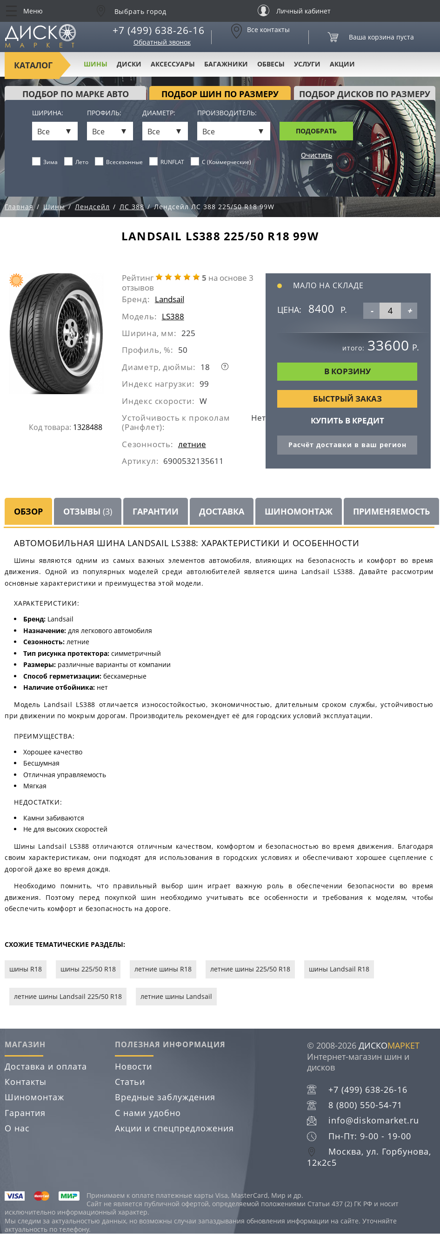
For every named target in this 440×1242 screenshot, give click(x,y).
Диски (129, 63)
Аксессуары (173, 63)
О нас (17, 1128)
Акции (342, 63)
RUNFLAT (167, 162)
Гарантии (156, 511)
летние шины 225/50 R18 (250, 969)
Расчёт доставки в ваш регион (347, 444)
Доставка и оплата (46, 1066)
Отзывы (87, 511)
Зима (45, 162)
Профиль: (104, 113)
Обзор (28, 511)
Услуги (307, 63)
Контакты (26, 1081)
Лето (76, 162)
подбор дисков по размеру (364, 93)
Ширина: (47, 113)
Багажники (226, 63)
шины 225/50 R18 (88, 969)
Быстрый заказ (347, 398)
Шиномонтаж (299, 511)
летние (192, 444)
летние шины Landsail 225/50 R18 (68, 996)
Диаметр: (158, 113)
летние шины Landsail (176, 996)
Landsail (169, 299)
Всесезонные (119, 162)
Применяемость (391, 511)
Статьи (130, 1081)
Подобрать (316, 130)
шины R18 (25, 969)
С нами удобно (148, 1112)
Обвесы (271, 63)
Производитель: (227, 113)
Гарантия (25, 1112)
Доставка (221, 511)
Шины (95, 63)
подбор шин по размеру (220, 93)
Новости (133, 1066)
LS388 (173, 316)
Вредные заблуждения (165, 1097)
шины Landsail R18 (339, 969)
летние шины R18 (163, 969)
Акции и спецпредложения (174, 1128)
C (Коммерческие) (221, 162)
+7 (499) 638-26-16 (159, 30)
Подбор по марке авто (75, 93)
